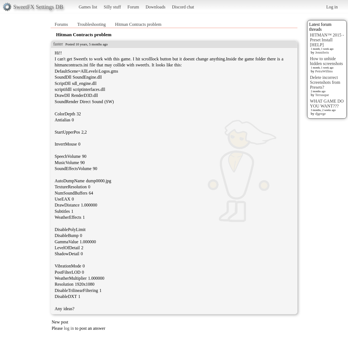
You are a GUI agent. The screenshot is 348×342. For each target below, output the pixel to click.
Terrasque (322, 95)
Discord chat (183, 7)
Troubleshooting (91, 24)
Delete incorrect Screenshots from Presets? (325, 82)
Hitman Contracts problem (138, 24)
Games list (88, 7)
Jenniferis (322, 52)
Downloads (155, 7)
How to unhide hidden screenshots (326, 61)
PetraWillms (324, 71)
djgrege (320, 114)
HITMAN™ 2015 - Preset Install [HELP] (327, 40)
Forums (61, 24)
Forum (133, 7)
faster (58, 44)
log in (69, 328)
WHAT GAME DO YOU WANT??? (327, 103)
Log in (332, 7)
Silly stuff (112, 7)
